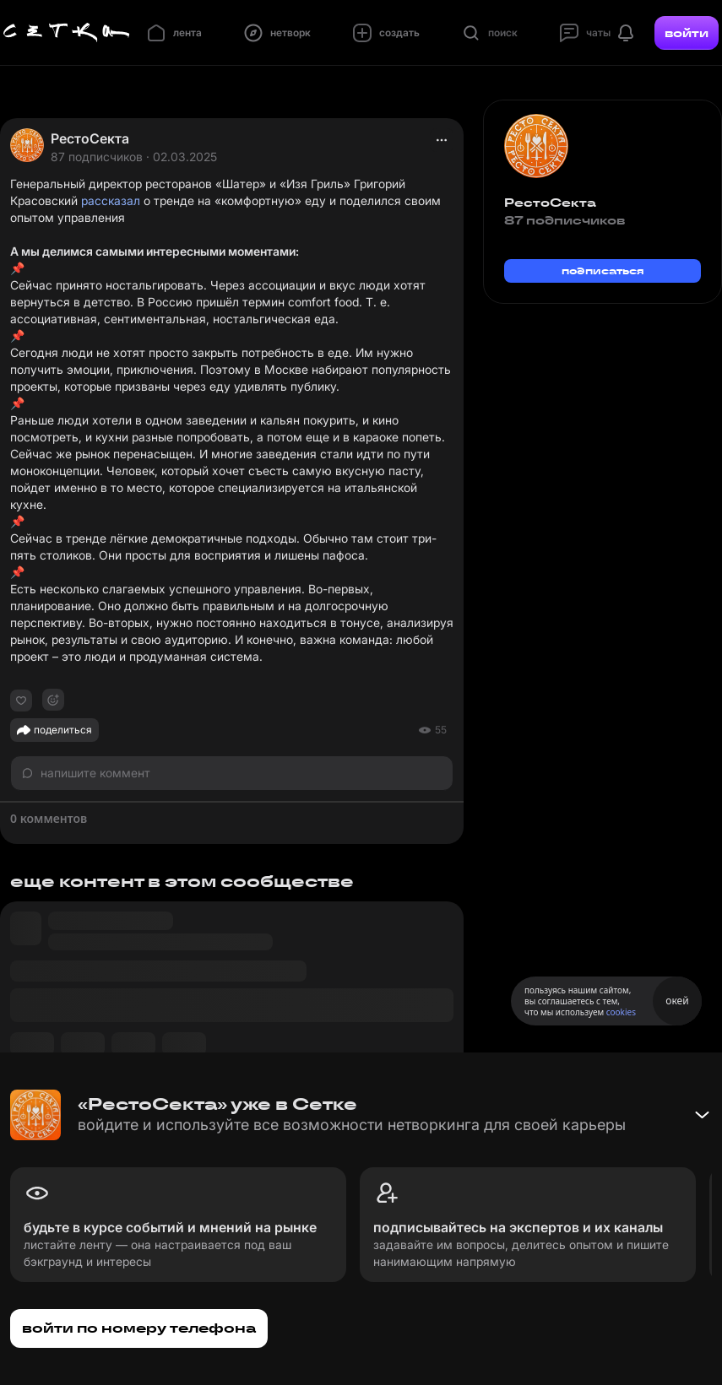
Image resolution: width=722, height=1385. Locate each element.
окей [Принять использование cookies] (676, 1000)
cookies (621, 1012)
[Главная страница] (66, 33)
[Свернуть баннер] (702, 1115)
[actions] (441, 140)
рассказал (110, 200)
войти (686, 32)
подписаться (603, 270)
